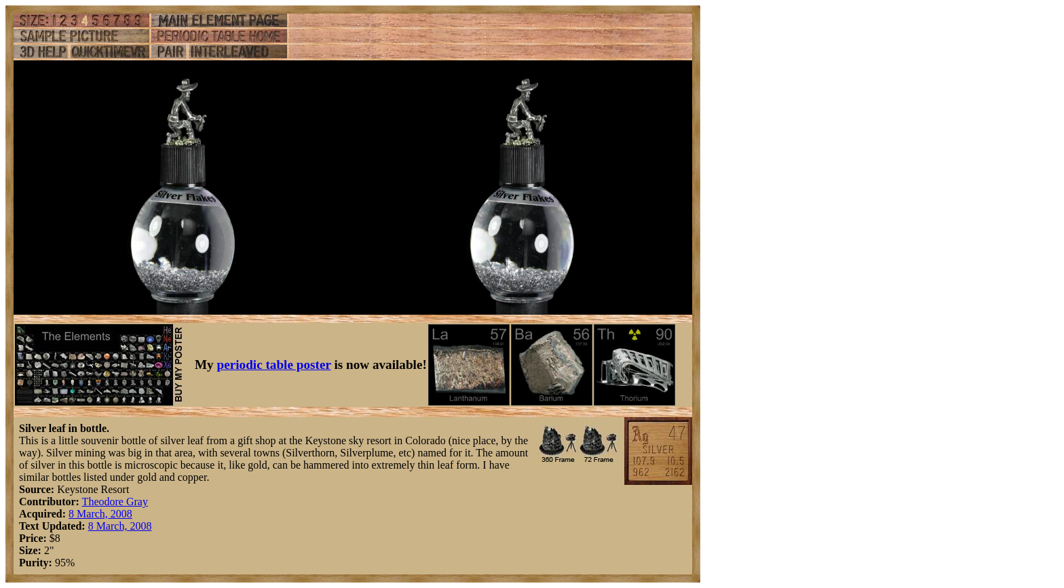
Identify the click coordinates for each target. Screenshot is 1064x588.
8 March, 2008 (100, 514)
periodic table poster (274, 364)
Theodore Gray (115, 501)
